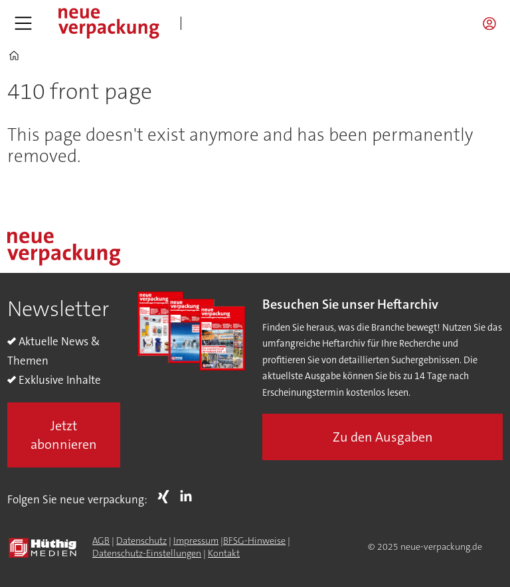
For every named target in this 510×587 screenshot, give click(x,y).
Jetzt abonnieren (64, 435)
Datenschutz (141, 540)
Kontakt (224, 553)
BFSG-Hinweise (254, 540)
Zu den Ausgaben (383, 437)
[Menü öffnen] (23, 23)
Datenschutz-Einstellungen (146, 553)
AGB (101, 540)
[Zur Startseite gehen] (108, 23)
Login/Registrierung (493, 23)
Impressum (195, 540)
